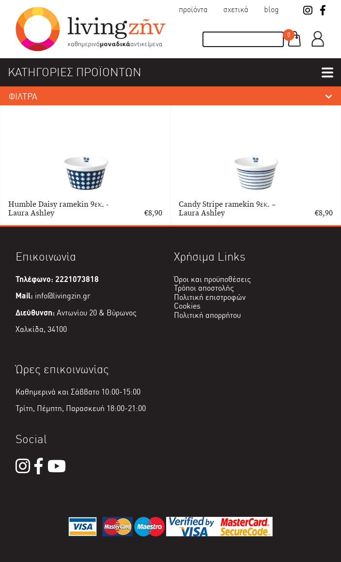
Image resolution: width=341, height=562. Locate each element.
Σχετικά (235, 9)
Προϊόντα (193, 9)
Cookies (187, 306)
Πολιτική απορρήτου (207, 315)
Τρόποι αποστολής (204, 288)
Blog (271, 9)
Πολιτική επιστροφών (210, 297)
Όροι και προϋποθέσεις (212, 279)
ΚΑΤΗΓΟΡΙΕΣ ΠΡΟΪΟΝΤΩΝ (74, 72)
